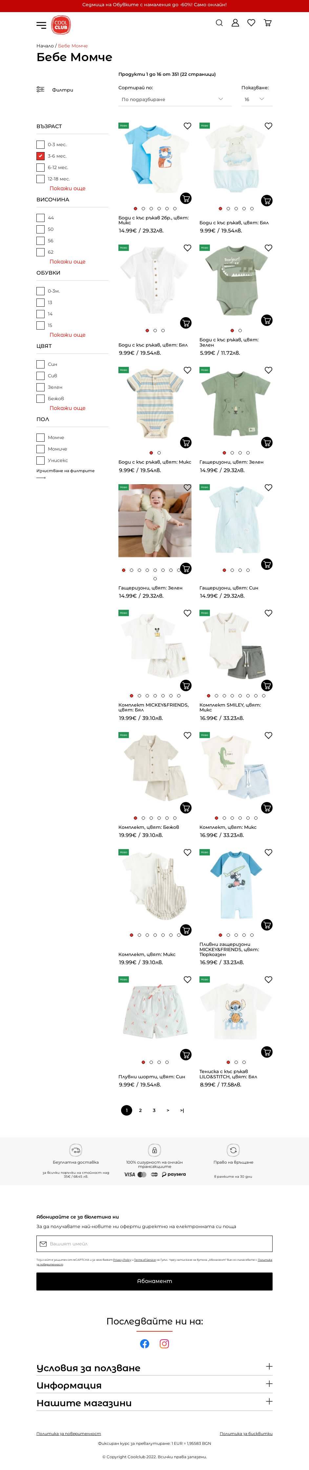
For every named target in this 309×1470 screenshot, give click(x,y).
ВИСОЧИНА (52, 200)
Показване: (255, 88)
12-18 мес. (53, 179)
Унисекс (52, 460)
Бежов (50, 399)
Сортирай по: (135, 88)
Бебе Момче (73, 46)
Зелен (49, 387)
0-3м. (48, 291)
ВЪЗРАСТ (49, 126)
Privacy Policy (122, 1259)
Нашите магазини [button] (84, 1403)
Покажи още (68, 188)
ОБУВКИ (48, 273)
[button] (135, 208)
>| (182, 1110)
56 (44, 241)
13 (44, 303)
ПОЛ (42, 419)
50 (44, 229)
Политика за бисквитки (246, 1433)
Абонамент (154, 1281)
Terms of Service (145, 1259)
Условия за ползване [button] (88, 1368)
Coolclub (136, 1456)
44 (45, 218)
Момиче (51, 449)
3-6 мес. (51, 156)
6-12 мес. (52, 167)
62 (44, 252)
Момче (50, 438)
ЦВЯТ (44, 346)
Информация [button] (69, 1385)
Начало (45, 46)
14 (44, 314)
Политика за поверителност (68, 1433)
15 (44, 325)
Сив (46, 376)
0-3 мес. (51, 145)
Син (46, 364)
